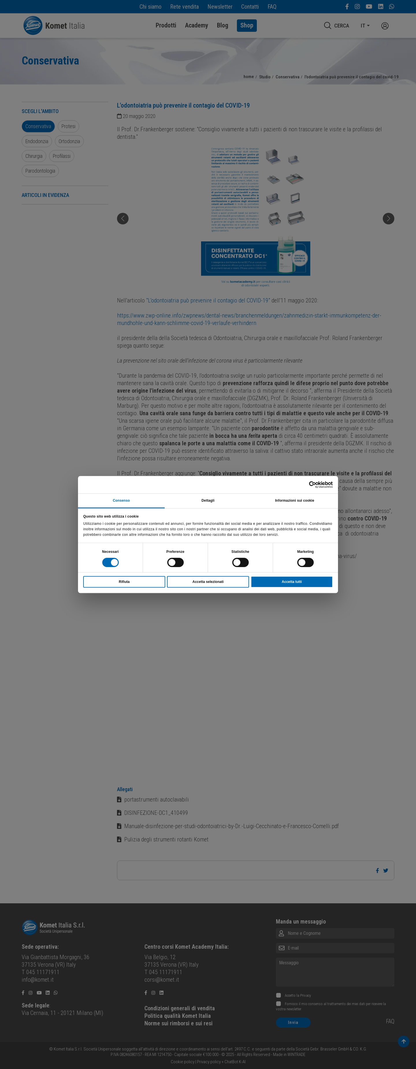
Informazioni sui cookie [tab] (294, 501)
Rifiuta (124, 582)
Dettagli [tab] (208, 501)
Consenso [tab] (121, 501)
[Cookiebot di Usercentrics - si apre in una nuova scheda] (307, 484)
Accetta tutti (292, 582)
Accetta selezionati (208, 582)
